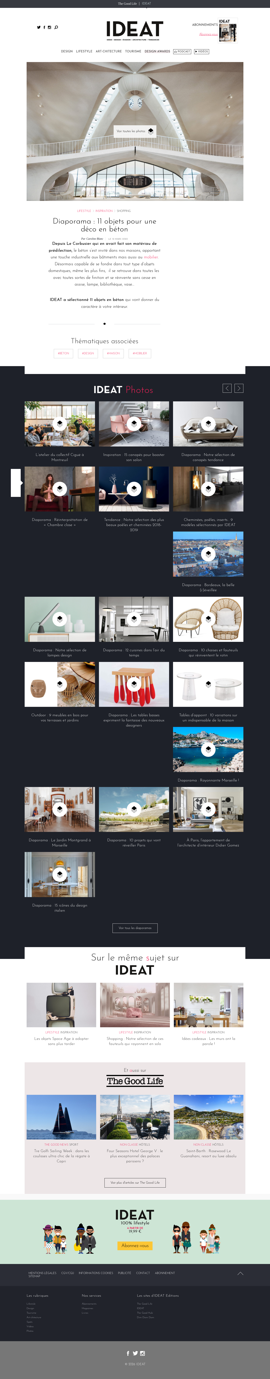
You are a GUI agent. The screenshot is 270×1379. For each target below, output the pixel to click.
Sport (73, 1144)
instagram (49, 27)
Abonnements (89, 1304)
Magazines (87, 1308)
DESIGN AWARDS (157, 51)
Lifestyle (84, 51)
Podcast (184, 51)
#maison (113, 353)
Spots (30, 1322)
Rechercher (56, 27)
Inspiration (104, 211)
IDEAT (146, 3)
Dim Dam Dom (145, 1317)
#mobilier (140, 353)
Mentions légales (42, 1273)
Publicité (124, 1273)
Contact (143, 1273)
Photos (30, 1331)
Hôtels (144, 1144)
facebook (44, 27)
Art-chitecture (109, 51)
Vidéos (203, 51)
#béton (63, 353)
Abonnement (165, 1273)
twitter (39, 27)
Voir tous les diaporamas (135, 928)
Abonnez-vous (135, 1246)
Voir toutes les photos (131, 131)
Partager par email (16, 491)
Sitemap (34, 1276)
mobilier (151, 257)
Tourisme (133, 51)
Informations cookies (96, 1273)
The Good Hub (145, 1313)
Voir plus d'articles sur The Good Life (135, 1182)
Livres (85, 1313)
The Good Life (127, 3)
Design (67, 51)
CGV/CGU (67, 1273)
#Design (88, 353)
